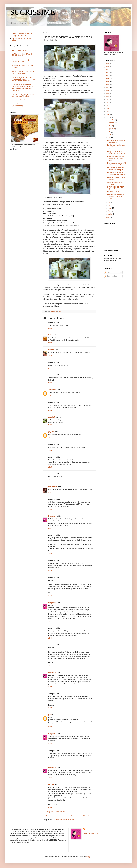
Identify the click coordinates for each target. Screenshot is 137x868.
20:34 (50, 761)
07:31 (50, 425)
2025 (108, 67)
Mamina (51, 350)
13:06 (50, 509)
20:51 (50, 492)
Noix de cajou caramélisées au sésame (116, 141)
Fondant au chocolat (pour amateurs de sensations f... (116, 147)
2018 (108, 85)
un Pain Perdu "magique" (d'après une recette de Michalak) (23, 95)
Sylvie (50, 335)
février (110, 211)
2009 (108, 111)
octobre (110, 126)
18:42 (50, 596)
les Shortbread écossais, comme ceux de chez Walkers (23, 72)
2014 (108, 96)
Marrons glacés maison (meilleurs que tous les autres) (23, 61)
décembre (111, 120)
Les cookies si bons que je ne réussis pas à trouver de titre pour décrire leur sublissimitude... (23, 79)
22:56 (50, 383)
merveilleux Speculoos (19, 100)
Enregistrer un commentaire (55, 812)
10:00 (50, 638)
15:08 (50, 450)
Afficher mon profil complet (92, 833)
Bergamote (52, 516)
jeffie (50, 715)
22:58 (50, 807)
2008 (108, 114)
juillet (110, 135)
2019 (108, 82)
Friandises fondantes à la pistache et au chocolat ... (116, 173)
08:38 (50, 570)
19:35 (50, 727)
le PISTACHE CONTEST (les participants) (115, 188)
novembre (111, 123)
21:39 (50, 355)
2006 (108, 218)
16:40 (50, 553)
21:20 (50, 328)
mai (109, 202)
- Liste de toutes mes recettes (22, 33)
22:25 (50, 708)
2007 (108, 117)
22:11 (50, 368)
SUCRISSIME (32, 12)
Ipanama (51, 784)
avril (109, 205)
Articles (108, 272)
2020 (108, 79)
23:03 (50, 395)
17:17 (50, 666)
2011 (108, 105)
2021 (108, 76)
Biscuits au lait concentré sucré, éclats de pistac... (116, 169)
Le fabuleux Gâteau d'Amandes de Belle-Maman (22, 55)
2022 (108, 73)
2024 (108, 70)
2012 (108, 102)
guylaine (51, 432)
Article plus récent (49, 816)
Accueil (69, 816)
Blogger (88, 857)
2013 (108, 99)
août (109, 132)
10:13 (50, 744)
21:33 (50, 343)
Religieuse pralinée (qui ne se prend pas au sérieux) (116, 152)
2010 (108, 108)
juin (109, 138)
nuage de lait (53, 486)
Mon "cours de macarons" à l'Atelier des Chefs (116, 164)
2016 (108, 90)
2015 (108, 93)
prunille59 (52, 417)
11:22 (50, 438)
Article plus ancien (89, 816)
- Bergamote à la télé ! (19, 36)
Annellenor (52, 390)
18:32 (50, 480)
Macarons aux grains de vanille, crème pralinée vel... (115, 158)
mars (110, 208)
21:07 (50, 528)
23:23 (50, 410)
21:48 (50, 777)
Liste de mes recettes (19, 50)
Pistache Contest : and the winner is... (116, 178)
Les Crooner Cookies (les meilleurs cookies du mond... (115, 196)
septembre (111, 129)
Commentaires (111, 276)
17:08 (50, 687)
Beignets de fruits (113, 192)
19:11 (50, 621)
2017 (108, 87)
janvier (110, 214)
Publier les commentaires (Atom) (63, 820)
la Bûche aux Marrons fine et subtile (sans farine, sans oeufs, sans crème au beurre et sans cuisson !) (22, 87)
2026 (108, 64)
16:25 (50, 467)
